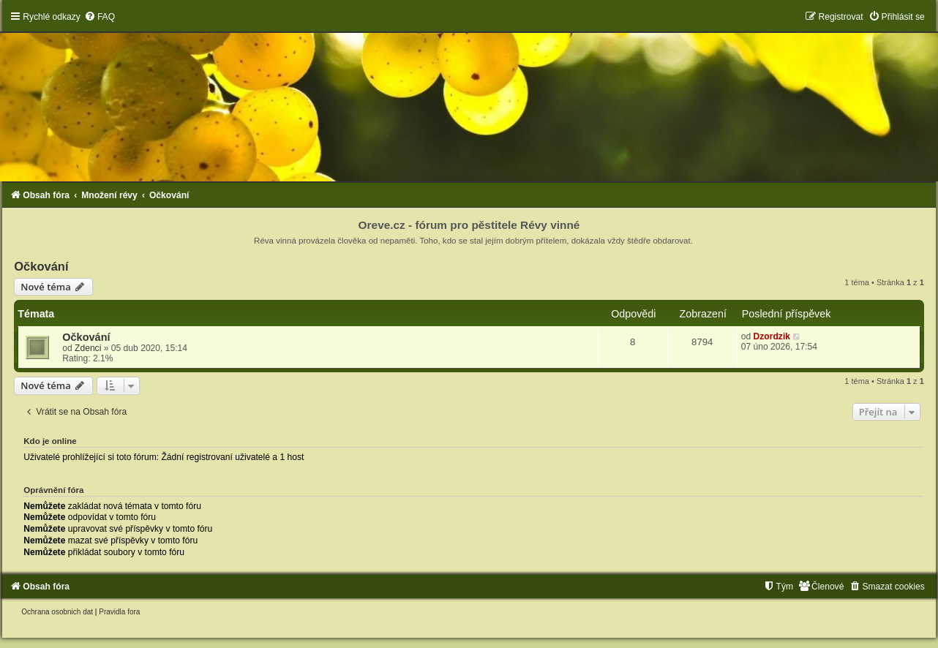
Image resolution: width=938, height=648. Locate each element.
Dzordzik (772, 336)
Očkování (41, 266)
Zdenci (88, 348)
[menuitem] (99, 17)
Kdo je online (50, 441)
